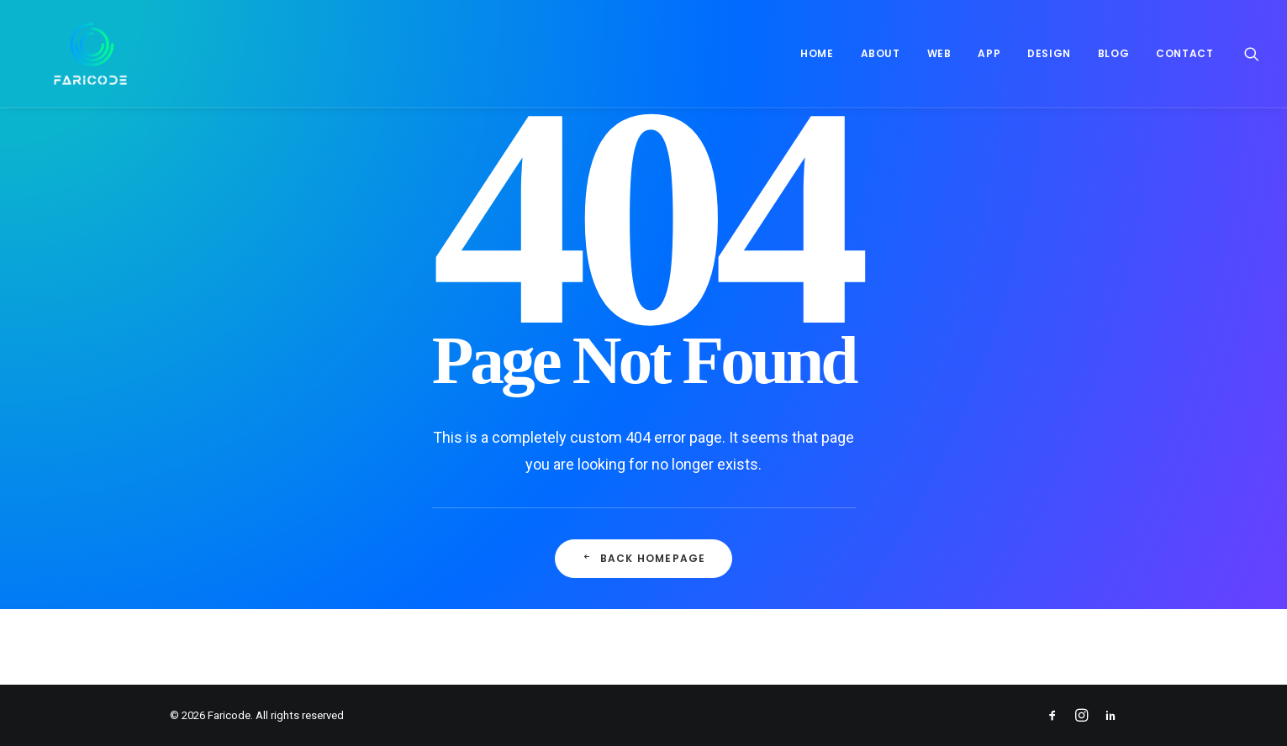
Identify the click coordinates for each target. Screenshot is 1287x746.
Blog (1113, 53)
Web (939, 53)
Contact (1184, 53)
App (989, 53)
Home (816, 53)
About (880, 53)
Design (1049, 53)
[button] (1251, 54)
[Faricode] (65, 54)
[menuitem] (817, 54)
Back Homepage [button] (644, 558)
